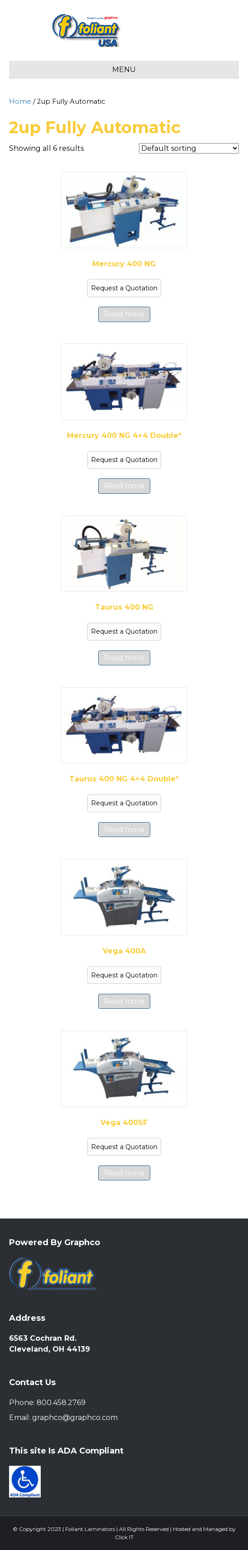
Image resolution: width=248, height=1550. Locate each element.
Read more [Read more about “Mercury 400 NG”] (124, 314)
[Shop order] (189, 148)
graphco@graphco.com (75, 1417)
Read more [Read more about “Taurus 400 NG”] (124, 658)
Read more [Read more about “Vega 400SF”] (124, 1173)
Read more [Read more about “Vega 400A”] (124, 1001)
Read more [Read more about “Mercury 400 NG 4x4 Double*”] (124, 485)
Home (20, 101)
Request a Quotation (124, 288)
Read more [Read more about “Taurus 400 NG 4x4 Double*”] (124, 829)
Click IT (124, 1537)
